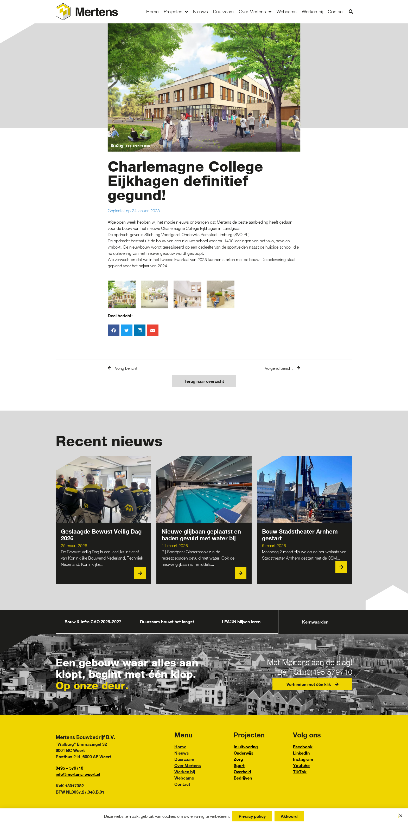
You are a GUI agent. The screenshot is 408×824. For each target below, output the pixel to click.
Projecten (176, 11)
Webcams (287, 11)
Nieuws (200, 11)
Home (152, 11)
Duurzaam (223, 11)
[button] (350, 11)
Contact (336, 11)
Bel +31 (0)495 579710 (312, 672)
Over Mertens (255, 11)
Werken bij (312, 11)
